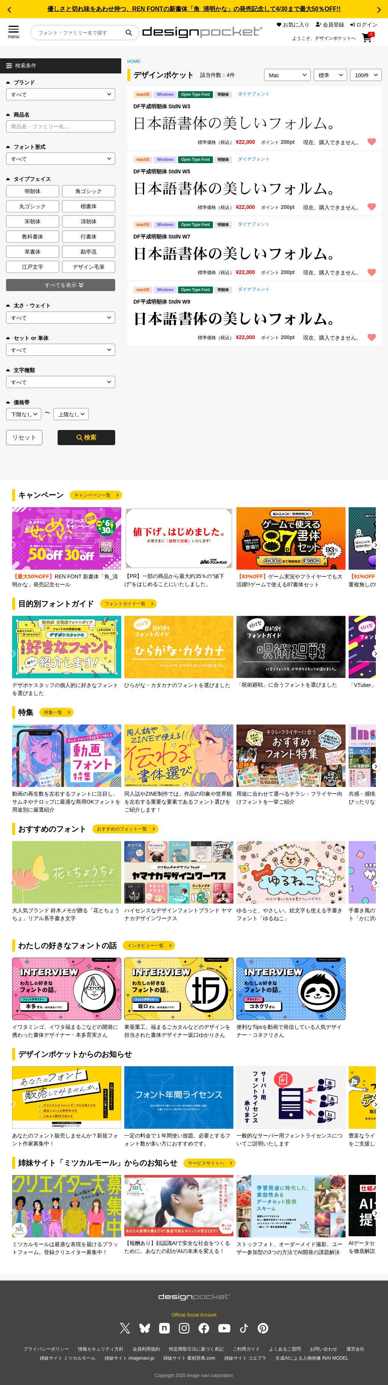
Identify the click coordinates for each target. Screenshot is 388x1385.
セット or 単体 (27, 338)
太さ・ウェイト (28, 305)
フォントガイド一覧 (125, 603)
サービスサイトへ (206, 1163)
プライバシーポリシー (46, 1349)
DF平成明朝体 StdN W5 (161, 171)
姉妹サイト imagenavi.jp (129, 1358)
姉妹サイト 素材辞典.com (189, 1358)
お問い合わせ (323, 1349)
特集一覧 (53, 712)
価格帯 (18, 402)
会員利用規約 (146, 1349)
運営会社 (355, 1349)
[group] (66, 548)
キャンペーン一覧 (92, 495)
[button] (9, 10)
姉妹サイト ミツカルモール (67, 1358)
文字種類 (20, 370)
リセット (24, 437)
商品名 (18, 115)
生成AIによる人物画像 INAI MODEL (311, 1358)
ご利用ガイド (246, 1349)
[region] (254, 123)
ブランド (20, 82)
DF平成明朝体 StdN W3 (161, 106)
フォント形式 (25, 147)
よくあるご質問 (285, 1349)
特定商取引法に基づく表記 (196, 1349)
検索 (86, 437)
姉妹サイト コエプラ (245, 1358)
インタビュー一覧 (145, 945)
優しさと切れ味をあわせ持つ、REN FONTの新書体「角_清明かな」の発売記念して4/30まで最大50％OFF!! (194, 9)
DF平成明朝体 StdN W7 (161, 237)
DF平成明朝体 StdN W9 (161, 302)
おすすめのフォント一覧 (122, 829)
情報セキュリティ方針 (101, 1349)
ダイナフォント (254, 94)
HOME (134, 61)
